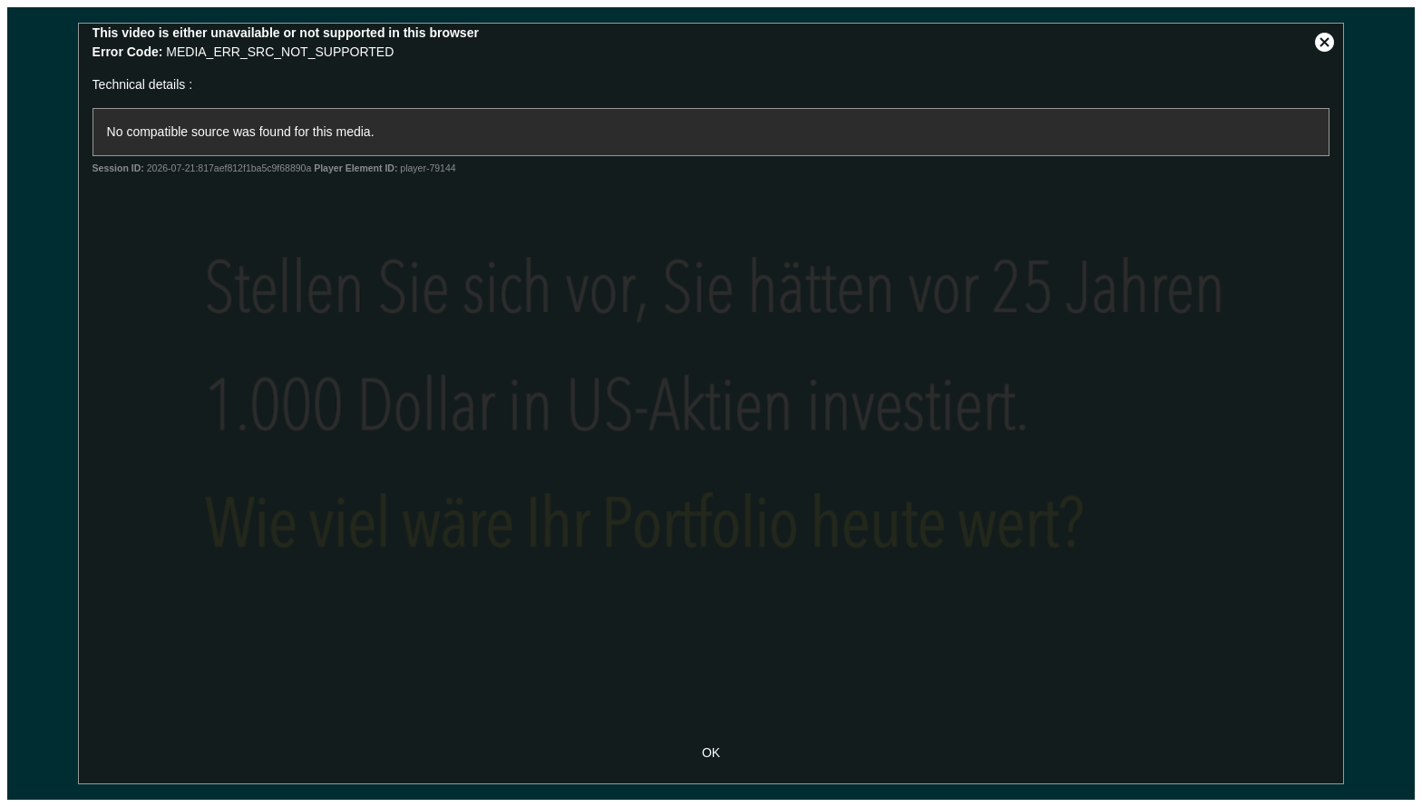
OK (711, 752)
